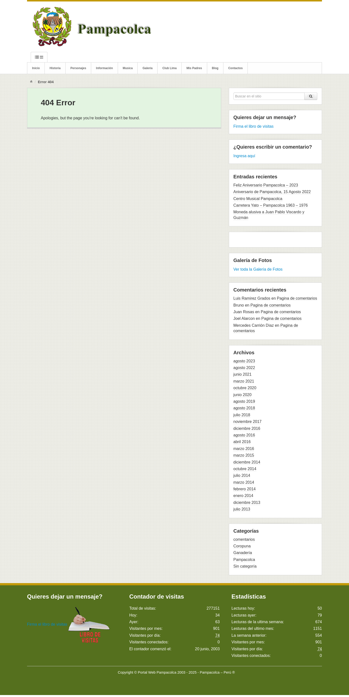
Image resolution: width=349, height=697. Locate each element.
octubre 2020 (244, 388)
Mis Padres (194, 68)
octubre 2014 (244, 469)
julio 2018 (241, 415)
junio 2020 (242, 395)
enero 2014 (243, 496)
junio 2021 (242, 374)
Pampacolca (244, 560)
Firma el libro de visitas (253, 126)
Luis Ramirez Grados (251, 298)
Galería (148, 68)
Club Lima (169, 68)
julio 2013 (241, 509)
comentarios (244, 539)
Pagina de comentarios (297, 298)
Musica (128, 68)
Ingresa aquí (244, 156)
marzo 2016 (243, 449)
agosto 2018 (244, 408)
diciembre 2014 (246, 462)
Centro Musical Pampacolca (257, 199)
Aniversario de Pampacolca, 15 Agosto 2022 (272, 192)
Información (104, 68)
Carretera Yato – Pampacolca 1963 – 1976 (270, 205)
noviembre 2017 (247, 421)
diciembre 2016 (246, 428)
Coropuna (242, 546)
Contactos (235, 68)
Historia (55, 68)
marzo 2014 (243, 482)
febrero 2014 (244, 489)
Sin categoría (245, 566)
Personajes (78, 68)
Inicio (36, 68)
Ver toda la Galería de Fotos (258, 269)
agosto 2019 (244, 401)
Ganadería (242, 553)
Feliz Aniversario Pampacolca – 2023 (265, 185)
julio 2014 (241, 475)
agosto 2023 (244, 361)
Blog (215, 68)
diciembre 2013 (246, 502)
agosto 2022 (244, 368)
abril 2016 (242, 442)
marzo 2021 (243, 381)
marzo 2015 (243, 455)
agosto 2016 (244, 435)
